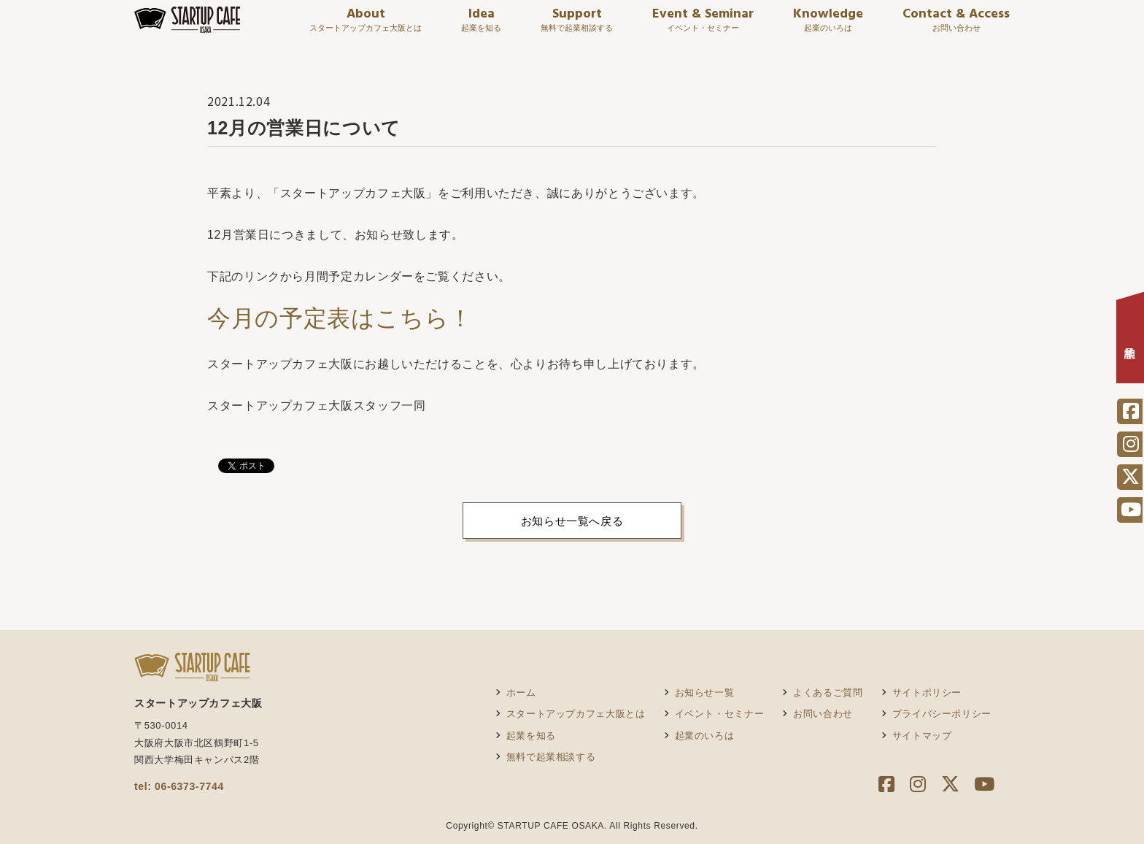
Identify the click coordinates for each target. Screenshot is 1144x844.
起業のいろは (705, 735)
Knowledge (828, 27)
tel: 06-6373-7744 (179, 786)
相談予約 (1130, 341)
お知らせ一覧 (705, 692)
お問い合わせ (823, 713)
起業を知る (531, 735)
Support (577, 27)
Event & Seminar (703, 27)
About (365, 27)
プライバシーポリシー (942, 713)
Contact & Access (956, 27)
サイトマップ (922, 735)
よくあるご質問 (827, 692)
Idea (481, 27)
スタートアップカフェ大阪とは (576, 713)
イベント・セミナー (720, 713)
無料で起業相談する (551, 756)
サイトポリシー (927, 692)
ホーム (521, 692)
